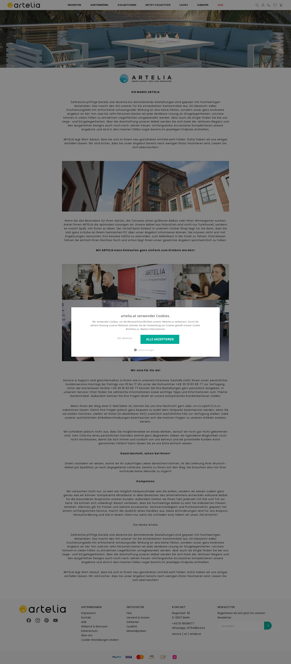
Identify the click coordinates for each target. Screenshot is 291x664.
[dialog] (145, 332)
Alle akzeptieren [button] (160, 339)
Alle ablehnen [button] (125, 338)
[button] (145, 350)
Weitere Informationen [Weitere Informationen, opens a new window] (152, 329)
